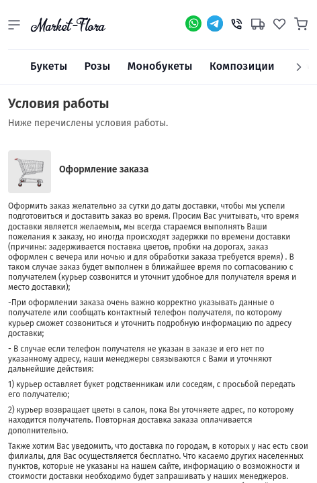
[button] (14, 25)
